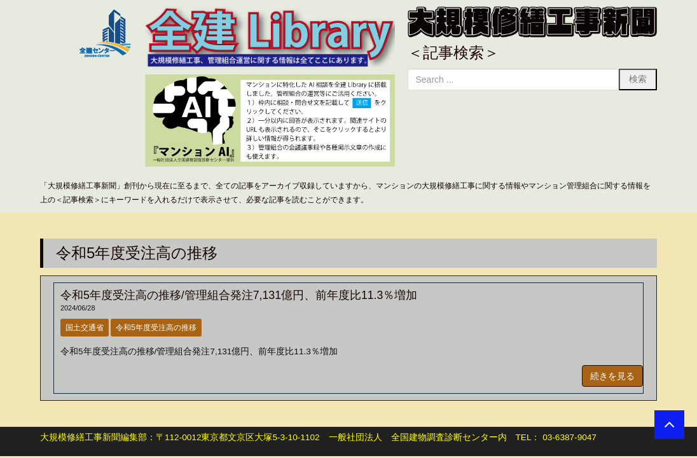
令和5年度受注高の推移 (156, 327)
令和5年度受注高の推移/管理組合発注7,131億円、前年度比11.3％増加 (238, 295)
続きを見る (612, 376)
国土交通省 (85, 327)
